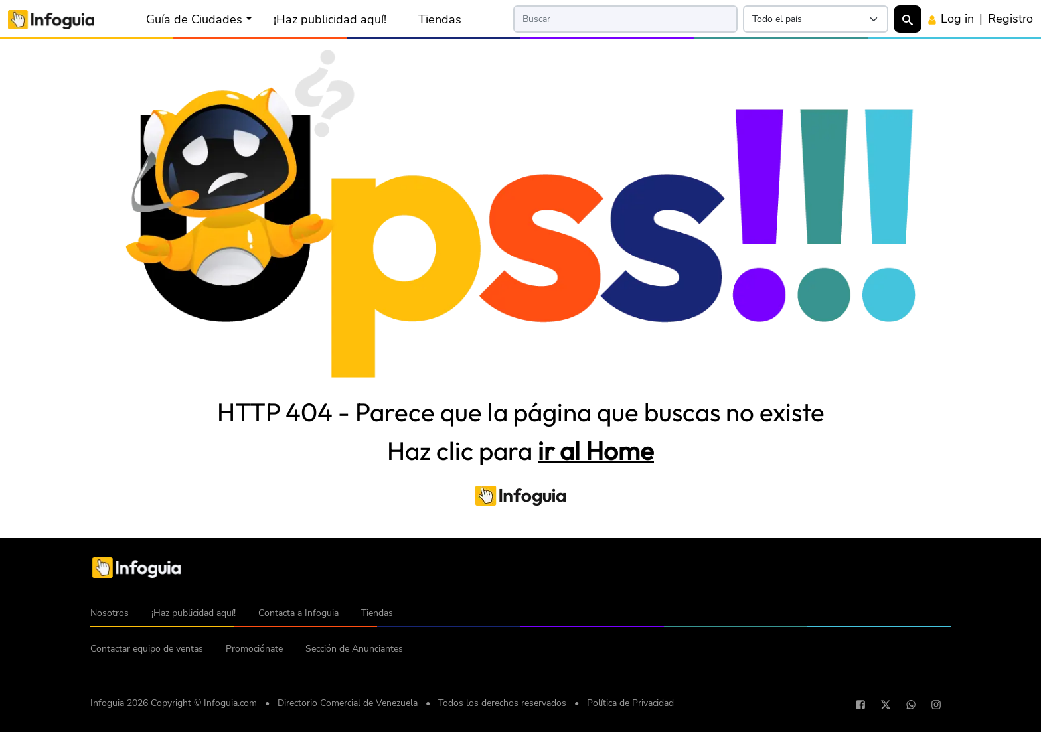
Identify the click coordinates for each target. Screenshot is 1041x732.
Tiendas (439, 19)
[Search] (625, 19)
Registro (1010, 19)
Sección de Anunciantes (354, 648)
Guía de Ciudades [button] (194, 19)
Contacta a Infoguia (298, 613)
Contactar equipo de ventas (146, 648)
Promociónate (254, 648)
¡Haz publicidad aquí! (330, 19)
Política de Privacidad (630, 703)
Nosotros (109, 613)
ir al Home (596, 451)
